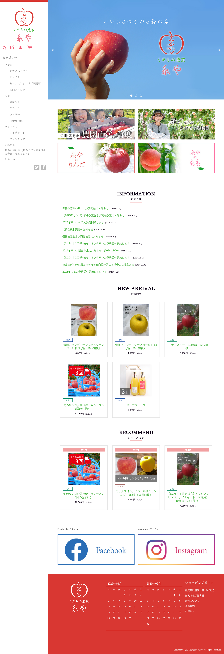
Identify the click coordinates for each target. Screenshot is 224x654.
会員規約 (190, 606)
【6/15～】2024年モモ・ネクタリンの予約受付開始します (96, 243)
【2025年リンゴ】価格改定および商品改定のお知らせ (93, 215)
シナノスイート (19, 71)
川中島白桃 (16, 121)
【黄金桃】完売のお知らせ (77, 229)
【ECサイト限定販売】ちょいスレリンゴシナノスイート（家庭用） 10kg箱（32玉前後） (188, 497)
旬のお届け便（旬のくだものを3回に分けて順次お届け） (25, 152)
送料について (192, 600)
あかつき (15, 102)
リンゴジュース (136, 405)
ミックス (15, 77)
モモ (7, 96)
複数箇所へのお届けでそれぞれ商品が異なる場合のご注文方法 (98, 264)
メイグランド (17, 132)
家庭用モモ (11, 145)
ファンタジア (17, 139)
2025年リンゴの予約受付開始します (83, 222)
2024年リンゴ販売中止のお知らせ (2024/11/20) (90, 250)
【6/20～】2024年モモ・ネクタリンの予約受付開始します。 (97, 257)
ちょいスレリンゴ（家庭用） (26, 83)
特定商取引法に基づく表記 (199, 590)
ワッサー (15, 114)
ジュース (10, 159)
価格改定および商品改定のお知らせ (82, 236)
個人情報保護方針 (194, 595)
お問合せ (190, 611)
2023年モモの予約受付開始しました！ (84, 271)
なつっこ (15, 108)
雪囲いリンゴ (17, 90)
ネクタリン (11, 127)
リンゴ (9, 65)
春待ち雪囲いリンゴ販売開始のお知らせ (85, 208)
